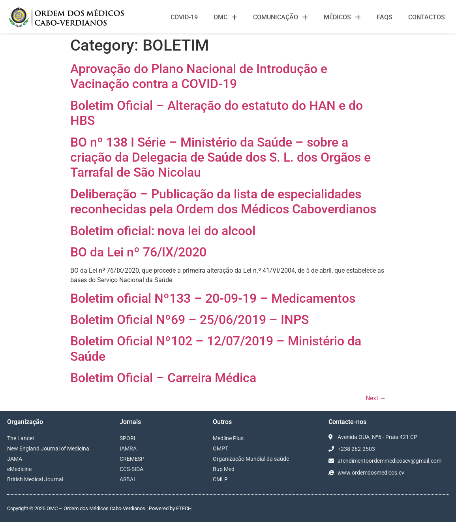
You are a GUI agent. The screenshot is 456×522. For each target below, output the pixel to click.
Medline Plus (228, 438)
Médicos (342, 17)
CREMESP (132, 459)
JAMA (14, 459)
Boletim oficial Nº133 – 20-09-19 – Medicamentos (212, 298)
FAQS (384, 17)
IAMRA (128, 448)
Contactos (426, 17)
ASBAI (127, 479)
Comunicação (280, 17)
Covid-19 (184, 17)
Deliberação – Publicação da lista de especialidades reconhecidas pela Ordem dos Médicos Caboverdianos (223, 202)
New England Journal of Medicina (48, 448)
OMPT (220, 448)
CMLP (220, 479)
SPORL (128, 438)
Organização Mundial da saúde (251, 459)
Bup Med (224, 469)
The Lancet (20, 438)
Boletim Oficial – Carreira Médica (163, 377)
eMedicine (19, 469)
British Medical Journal (35, 479)
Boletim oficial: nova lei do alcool (162, 230)
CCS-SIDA (131, 469)
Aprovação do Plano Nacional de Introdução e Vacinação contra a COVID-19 (198, 76)
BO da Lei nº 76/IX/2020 (138, 252)
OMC (225, 17)
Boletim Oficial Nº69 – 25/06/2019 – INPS (189, 319)
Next (376, 398)
